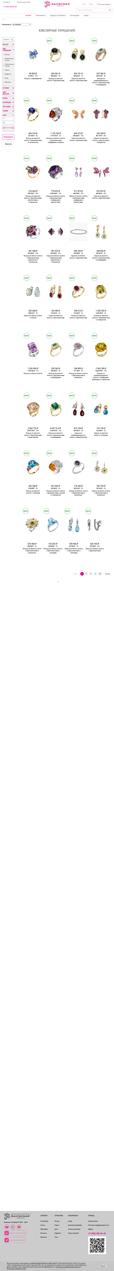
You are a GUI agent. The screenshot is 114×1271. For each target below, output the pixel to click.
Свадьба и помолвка (57, 15)
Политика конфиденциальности (98, 1225)
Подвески (8, 74)
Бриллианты (40, 15)
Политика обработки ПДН (16, 1269)
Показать (8, 137)
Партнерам (44, 1229)
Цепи (6, 78)
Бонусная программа (75, 1225)
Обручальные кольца (9, 59)
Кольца (7, 54)
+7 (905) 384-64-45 (10, 7)
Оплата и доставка (23, 2)
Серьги (7, 70)
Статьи (42, 1225)
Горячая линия (93, 1221)
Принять (103, 1266)
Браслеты (8, 82)
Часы (56, 1237)
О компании (44, 1221)
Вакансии (43, 1237)
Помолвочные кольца (9, 65)
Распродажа (74, 15)
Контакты (6, 2)
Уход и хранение (73, 1233)
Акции (86, 15)
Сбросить (8, 144)
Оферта (90, 1229)
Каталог (28, 15)
